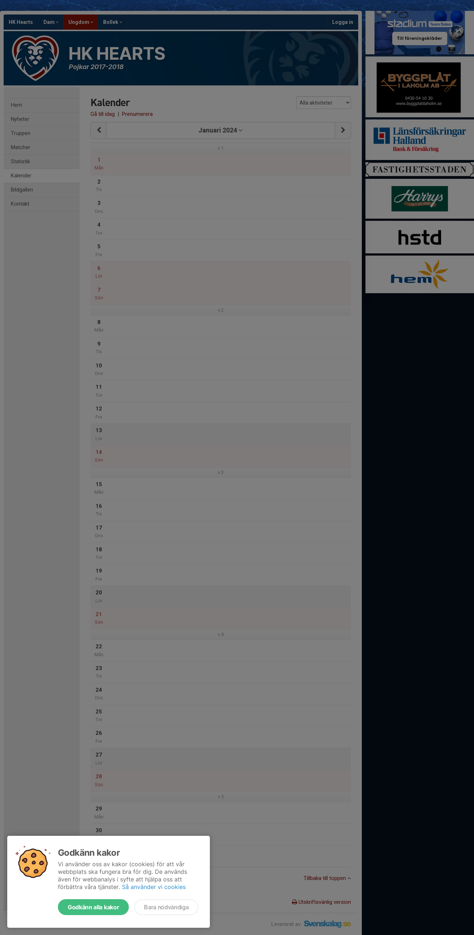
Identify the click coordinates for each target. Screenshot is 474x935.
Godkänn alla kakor (93, 907)
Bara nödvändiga (166, 907)
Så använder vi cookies (154, 886)
